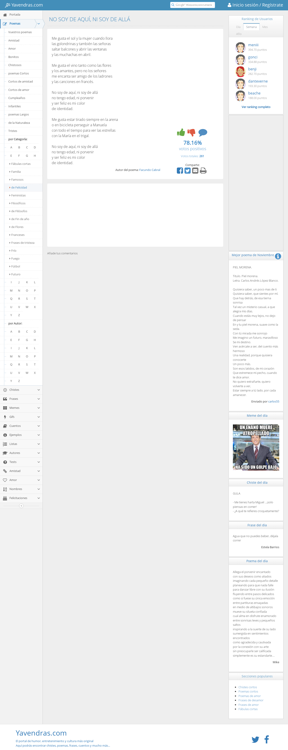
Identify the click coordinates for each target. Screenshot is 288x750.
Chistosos (14, 65)
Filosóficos (17, 203)
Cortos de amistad (20, 81)
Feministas (17, 195)
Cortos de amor (18, 90)
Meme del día (257, 415)
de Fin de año (19, 219)
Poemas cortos (248, 691)
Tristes (12, 131)
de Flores (16, 227)
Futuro (14, 274)
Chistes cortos (247, 687)
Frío (12, 250)
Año (239, 34)
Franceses (17, 235)
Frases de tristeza (21, 243)
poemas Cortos (18, 73)
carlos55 (273, 401)
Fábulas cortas (20, 164)
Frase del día (257, 525)
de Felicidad (18, 187)
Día (238, 27)
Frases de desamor (250, 700)
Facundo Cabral (149, 170)
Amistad (13, 40)
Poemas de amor (249, 696)
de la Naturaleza (19, 123)
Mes (265, 27)
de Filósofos (18, 211)
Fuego (14, 258)
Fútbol (14, 266)
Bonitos (13, 57)
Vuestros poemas (20, 32)
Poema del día (257, 561)
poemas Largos (18, 114)
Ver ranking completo (256, 107)
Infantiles (14, 106)
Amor (12, 48)
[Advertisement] (135, 215)
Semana (251, 27)
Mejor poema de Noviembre (253, 255)
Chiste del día (257, 482)
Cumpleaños (16, 98)
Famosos (16, 179)
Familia (15, 172)
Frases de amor (248, 705)
